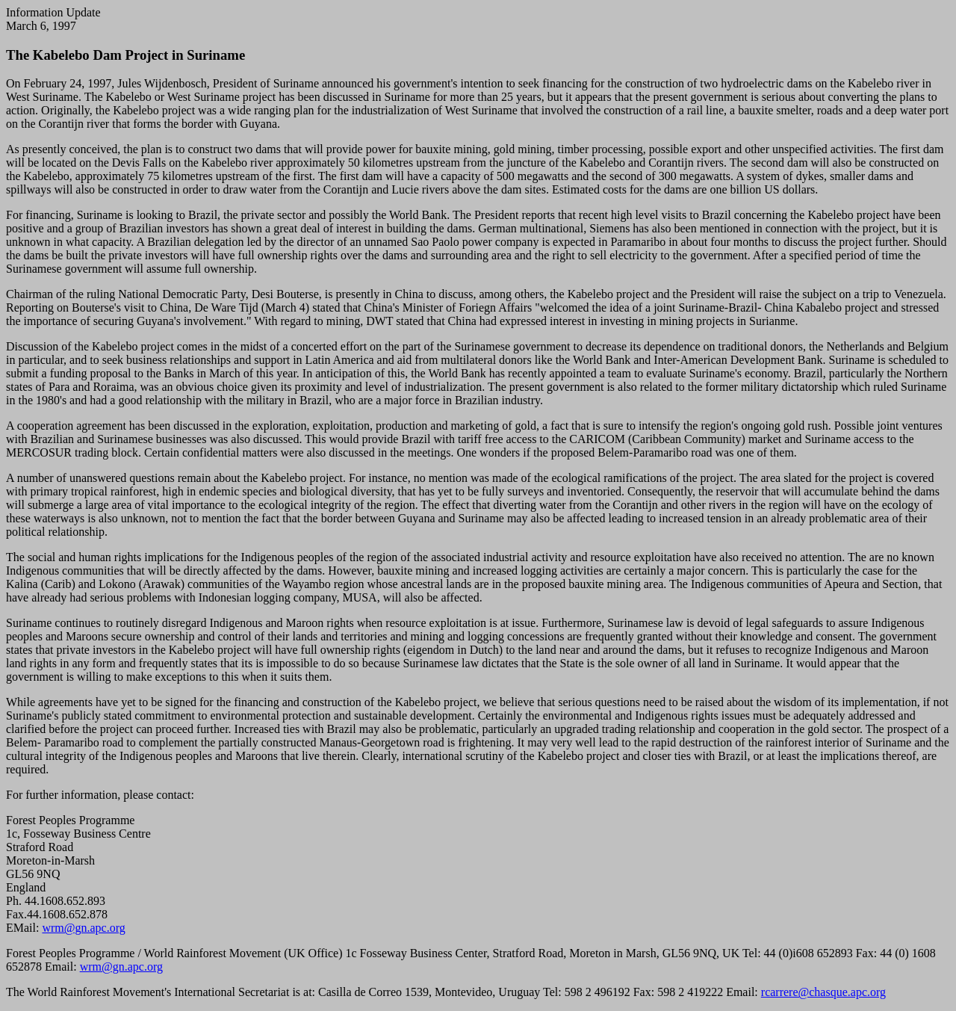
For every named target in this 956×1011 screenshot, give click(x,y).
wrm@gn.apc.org (83, 927)
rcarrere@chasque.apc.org (823, 992)
